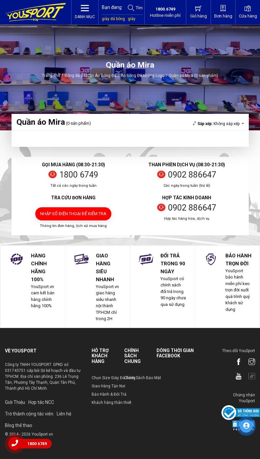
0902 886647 (192, 175)
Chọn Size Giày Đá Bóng (113, 378)
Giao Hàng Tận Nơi (108, 386)
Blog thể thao (18, 425)
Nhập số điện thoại (73, 213)
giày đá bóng (113, 18)
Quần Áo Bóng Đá (100, 75)
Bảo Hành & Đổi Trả (109, 394)
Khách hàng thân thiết (111, 402)
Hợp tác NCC (41, 402)
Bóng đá (72, 75)
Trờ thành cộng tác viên (29, 413)
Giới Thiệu (15, 402)
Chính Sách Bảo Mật (142, 378)
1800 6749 (78, 175)
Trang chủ (51, 75)
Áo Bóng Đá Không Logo (142, 75)
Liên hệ (64, 413)
